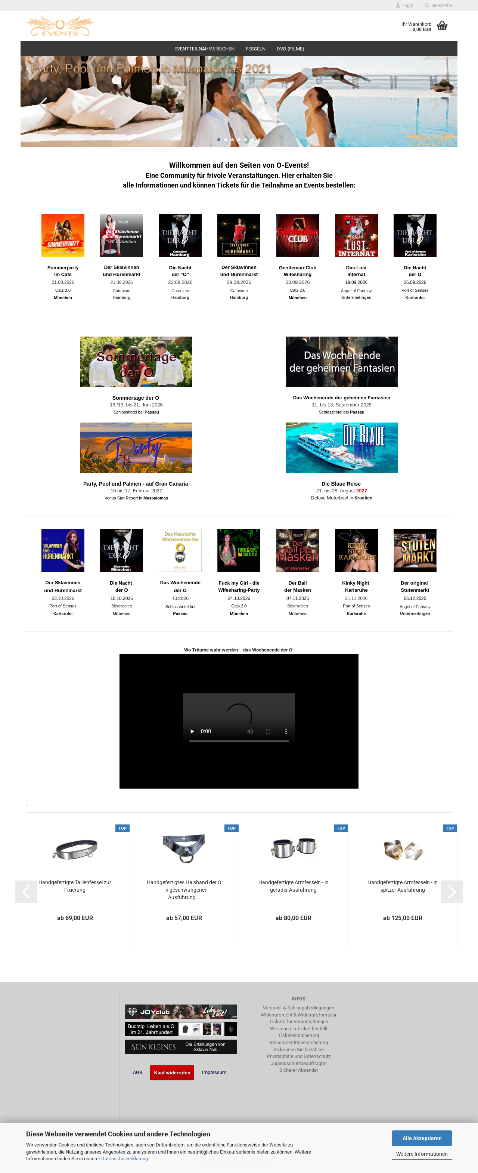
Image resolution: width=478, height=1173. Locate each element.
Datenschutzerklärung (124, 1158)
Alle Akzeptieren (422, 1138)
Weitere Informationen (422, 1154)
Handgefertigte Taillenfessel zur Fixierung (74, 886)
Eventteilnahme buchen (204, 49)
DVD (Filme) (290, 49)
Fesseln (256, 49)
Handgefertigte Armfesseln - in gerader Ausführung (293, 886)
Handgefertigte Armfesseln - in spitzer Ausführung (402, 886)
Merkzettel (438, 5)
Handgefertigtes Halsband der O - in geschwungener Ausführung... (184, 889)
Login (404, 5)
